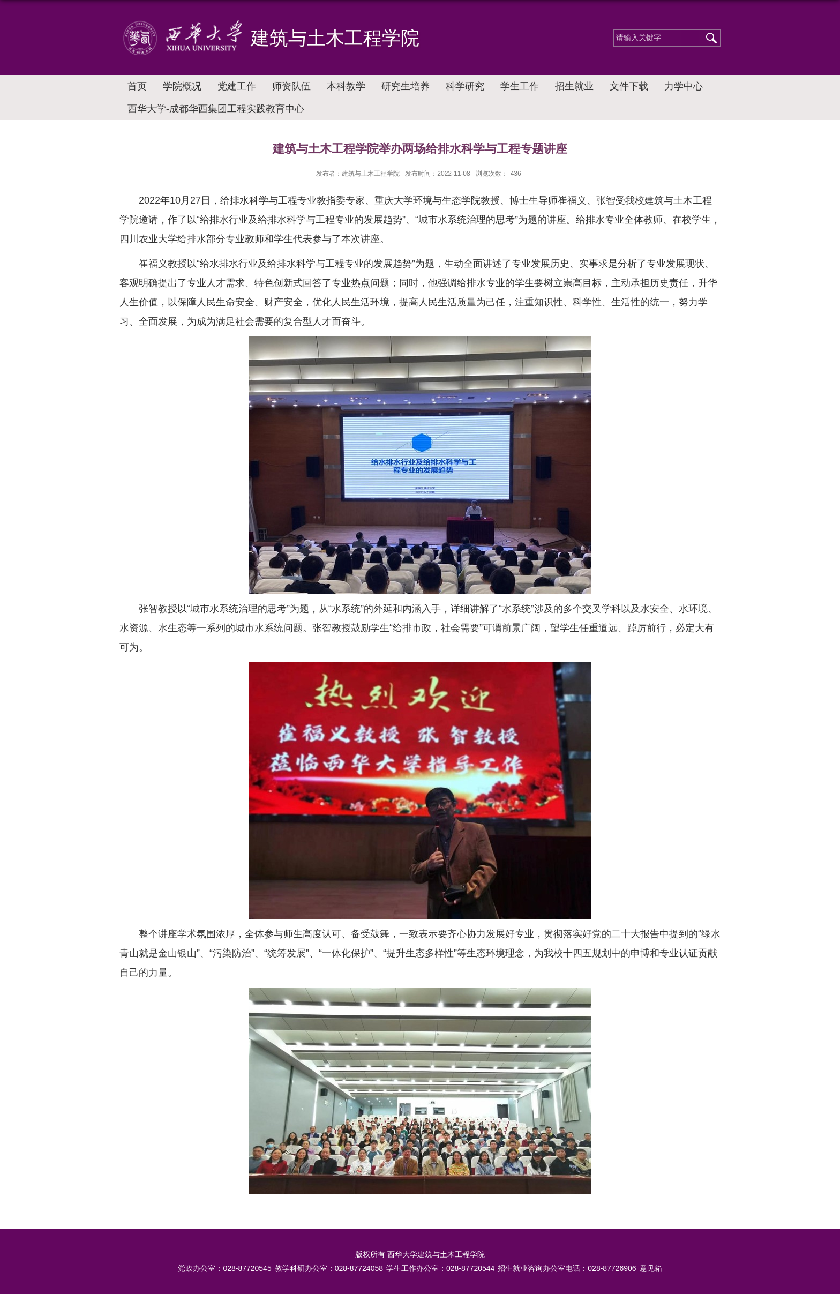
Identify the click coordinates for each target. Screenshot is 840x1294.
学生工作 (519, 86)
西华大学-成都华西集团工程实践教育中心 (216, 108)
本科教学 (346, 86)
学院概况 (182, 86)
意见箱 (651, 1268)
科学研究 (465, 86)
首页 (137, 86)
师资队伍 (291, 86)
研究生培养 (405, 86)
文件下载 (629, 86)
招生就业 (574, 86)
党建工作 (237, 86)
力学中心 (683, 86)
